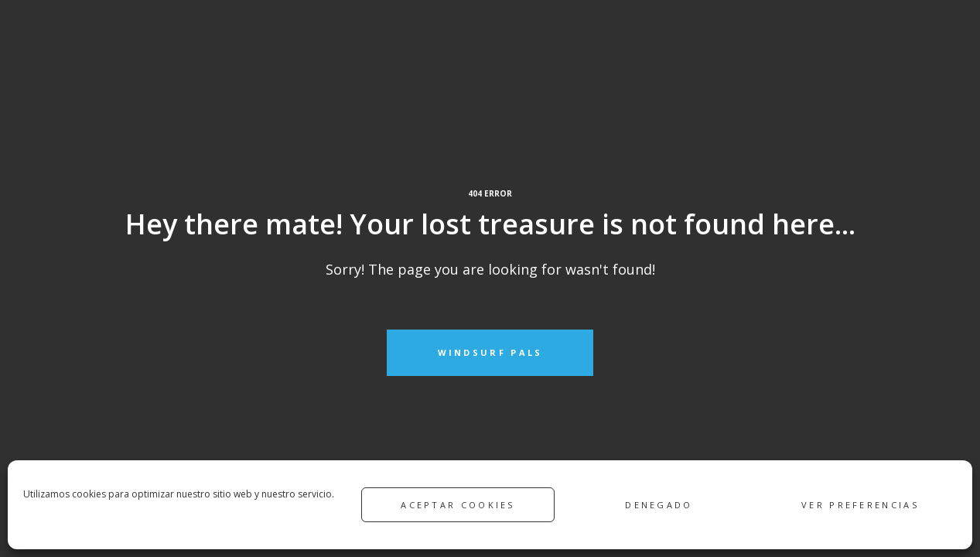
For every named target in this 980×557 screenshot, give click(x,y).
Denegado (658, 505)
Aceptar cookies (458, 505)
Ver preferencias (860, 505)
